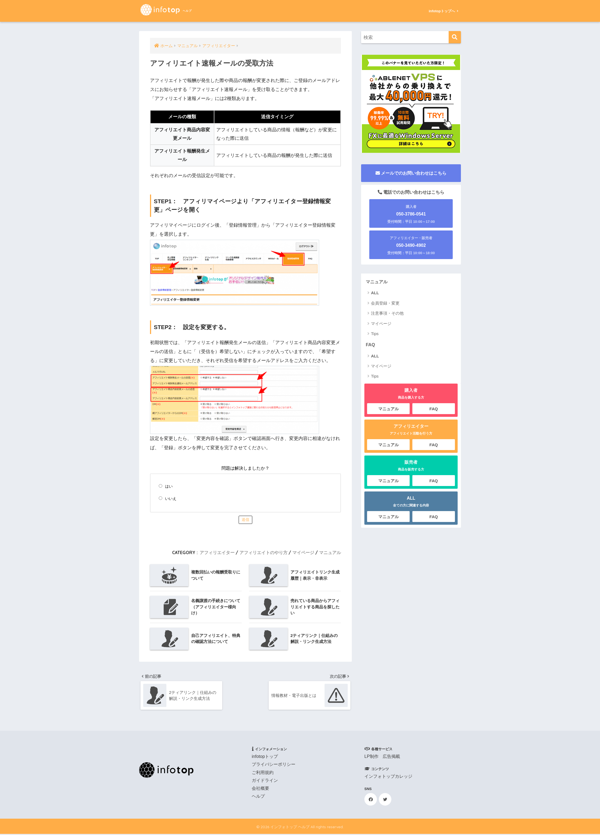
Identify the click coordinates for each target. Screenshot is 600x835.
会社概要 (260, 789)
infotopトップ (265, 757)
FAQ (370, 344)
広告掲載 (391, 757)
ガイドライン (265, 781)
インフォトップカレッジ (388, 777)
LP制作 (371, 757)
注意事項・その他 (387, 313)
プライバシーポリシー (273, 765)
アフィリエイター (217, 552)
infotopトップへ (443, 11)
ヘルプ (258, 797)
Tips (375, 334)
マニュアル (330, 552)
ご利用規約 (263, 773)
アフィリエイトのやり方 (263, 552)
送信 (245, 519)
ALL (375, 293)
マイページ (303, 552)
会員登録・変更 (385, 303)
